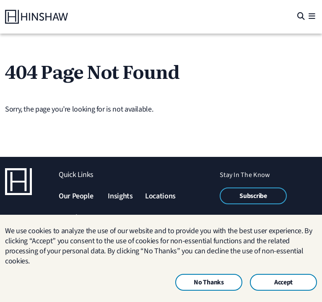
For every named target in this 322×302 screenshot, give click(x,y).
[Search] (300, 17)
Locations (160, 196)
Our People (76, 196)
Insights (120, 196)
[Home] (36, 17)
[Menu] (311, 17)
